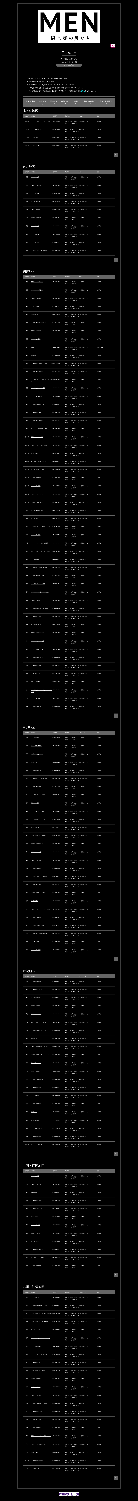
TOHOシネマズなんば (37, 989)
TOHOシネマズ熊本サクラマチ (39, 1403)
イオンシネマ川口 (36, 534)
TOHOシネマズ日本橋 (37, 281)
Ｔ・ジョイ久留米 (36, 1346)
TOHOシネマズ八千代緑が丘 (38, 575)
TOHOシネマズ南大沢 (37, 420)
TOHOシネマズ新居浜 (37, 1249)
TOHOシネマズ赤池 (36, 852)
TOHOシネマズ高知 (36, 1265)
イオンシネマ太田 (36, 698)
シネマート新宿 (35, 306)
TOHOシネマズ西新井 (37, 371)
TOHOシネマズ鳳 (35, 1005)
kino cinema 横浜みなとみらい (39, 461)
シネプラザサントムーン (37, 941)
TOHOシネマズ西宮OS (37, 1079)
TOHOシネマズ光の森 (37, 1427)
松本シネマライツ (36, 762)
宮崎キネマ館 (34, 1452)
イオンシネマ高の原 (36, 1128)
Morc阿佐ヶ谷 (34, 347)
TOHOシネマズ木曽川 (37, 843)
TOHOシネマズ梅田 (36, 981)
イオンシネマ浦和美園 (37, 510)
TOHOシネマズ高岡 (36, 786)
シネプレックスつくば (37, 649)
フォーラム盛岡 (35, 177)
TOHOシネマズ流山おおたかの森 (39, 608)
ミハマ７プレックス (36, 1468)
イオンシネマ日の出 (36, 396)
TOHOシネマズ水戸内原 (37, 632)
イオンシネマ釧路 (36, 145)
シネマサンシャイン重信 (37, 1257)
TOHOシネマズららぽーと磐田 (39, 933)
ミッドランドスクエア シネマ (39, 819)
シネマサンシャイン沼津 (37, 925)
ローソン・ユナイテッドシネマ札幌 (40, 121)
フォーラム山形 (35, 226)
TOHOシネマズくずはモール (38, 1030)
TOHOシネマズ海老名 (37, 494)
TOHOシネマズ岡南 (36, 1184)
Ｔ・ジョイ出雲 (35, 1176)
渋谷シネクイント (36, 314)
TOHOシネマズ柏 (35, 600)
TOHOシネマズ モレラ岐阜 (38, 892)
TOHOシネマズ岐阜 (36, 884)
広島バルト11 (34, 1216)
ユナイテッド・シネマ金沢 (38, 794)
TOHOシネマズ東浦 (36, 860)
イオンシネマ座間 (36, 486)
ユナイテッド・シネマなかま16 (39, 1354)
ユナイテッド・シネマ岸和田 (38, 1022)
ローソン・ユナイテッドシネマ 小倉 (40, 1338)
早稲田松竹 (34, 355)
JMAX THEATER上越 (36, 745)
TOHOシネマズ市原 (36, 616)
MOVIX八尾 (34, 1038)
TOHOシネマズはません (37, 1411)
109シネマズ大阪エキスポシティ (39, 1046)
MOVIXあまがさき (36, 1063)
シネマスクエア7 (35, 1225)
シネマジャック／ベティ (37, 469)
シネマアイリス (35, 137)
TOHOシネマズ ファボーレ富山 (39, 778)
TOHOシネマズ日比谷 (37, 290)
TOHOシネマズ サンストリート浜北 (40, 909)
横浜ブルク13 (34, 453)
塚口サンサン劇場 (36, 1071)
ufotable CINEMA (35, 1233)
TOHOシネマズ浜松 (36, 917)
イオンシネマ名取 (36, 201)
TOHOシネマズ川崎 (36, 477)
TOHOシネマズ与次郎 (37, 1460)
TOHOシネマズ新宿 (36, 298)
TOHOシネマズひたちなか (38, 657)
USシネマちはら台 (36, 624)
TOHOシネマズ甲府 (36, 706)
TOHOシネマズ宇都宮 (37, 665)
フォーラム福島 (35, 242)
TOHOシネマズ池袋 (36, 330)
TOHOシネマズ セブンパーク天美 (40, 1054)
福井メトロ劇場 (35, 803)
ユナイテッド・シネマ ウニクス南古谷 (41, 551)
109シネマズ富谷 (35, 209)
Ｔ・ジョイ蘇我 (35, 559)
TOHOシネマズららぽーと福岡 (39, 1305)
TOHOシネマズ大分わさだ (38, 1444)
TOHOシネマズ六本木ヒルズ (38, 322)
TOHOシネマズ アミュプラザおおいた (41, 1436)
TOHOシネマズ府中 (36, 412)
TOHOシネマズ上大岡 (37, 437)
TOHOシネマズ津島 (36, 868)
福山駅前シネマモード (37, 1208)
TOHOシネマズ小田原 (37, 502)
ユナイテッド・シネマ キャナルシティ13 (41, 1313)
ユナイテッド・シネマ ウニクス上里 (40, 526)
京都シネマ (34, 1112)
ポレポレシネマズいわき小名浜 (39, 250)
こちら (83, 91)
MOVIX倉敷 (34, 1192)
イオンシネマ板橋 (36, 339)
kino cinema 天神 (35, 1329)
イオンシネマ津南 (36, 950)
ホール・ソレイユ (36, 1241)
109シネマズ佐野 (35, 681)
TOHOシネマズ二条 (36, 1103)
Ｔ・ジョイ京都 (35, 1095)
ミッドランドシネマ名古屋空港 (39, 876)
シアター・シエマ (36, 1387)
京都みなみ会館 (35, 1120)
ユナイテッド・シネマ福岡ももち (39, 1321)
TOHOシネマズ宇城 (36, 1419)
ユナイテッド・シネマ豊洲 (38, 388)
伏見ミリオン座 (35, 827)
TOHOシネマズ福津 (36, 1378)
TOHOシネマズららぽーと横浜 (39, 445)
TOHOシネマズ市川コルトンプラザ (40, 592)
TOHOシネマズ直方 (36, 1362)
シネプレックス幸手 (36, 518)
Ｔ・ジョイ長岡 (35, 737)
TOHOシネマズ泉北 (36, 1014)
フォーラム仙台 (35, 193)
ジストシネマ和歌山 (36, 1144)
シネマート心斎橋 (36, 997)
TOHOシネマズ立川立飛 (37, 404)
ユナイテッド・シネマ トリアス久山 (40, 1370)
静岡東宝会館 (34, 901)
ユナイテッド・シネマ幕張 (38, 583)
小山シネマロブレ (36, 673)
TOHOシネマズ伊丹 (36, 1087)
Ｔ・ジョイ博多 (35, 1297)
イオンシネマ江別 (36, 129)
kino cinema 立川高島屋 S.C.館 (39, 428)
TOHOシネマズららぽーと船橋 (39, 567)
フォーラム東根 (35, 234)
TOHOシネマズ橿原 (36, 1136)
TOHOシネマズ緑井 (36, 1200)
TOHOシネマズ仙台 (36, 185)
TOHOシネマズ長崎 (36, 1395)
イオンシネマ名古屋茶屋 (37, 811)
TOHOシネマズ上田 (36, 770)
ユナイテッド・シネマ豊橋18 (38, 835)
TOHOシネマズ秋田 (36, 217)
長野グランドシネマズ (37, 754)
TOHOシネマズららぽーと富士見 (39, 543)
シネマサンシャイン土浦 (37, 641)
